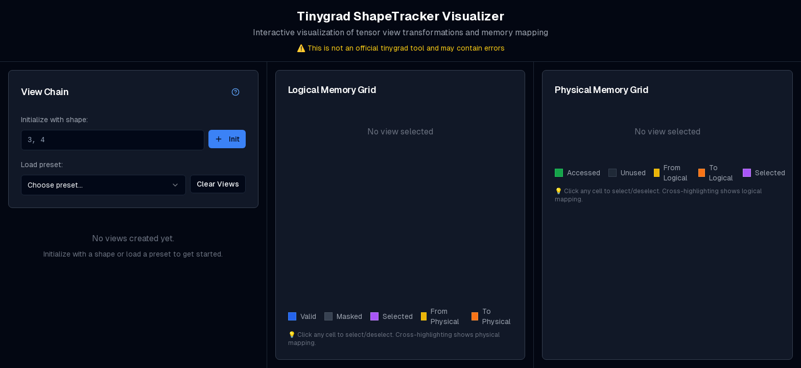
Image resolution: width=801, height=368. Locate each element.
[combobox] (103, 185)
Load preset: (42, 164)
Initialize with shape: (54, 120)
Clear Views (218, 184)
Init (227, 139)
